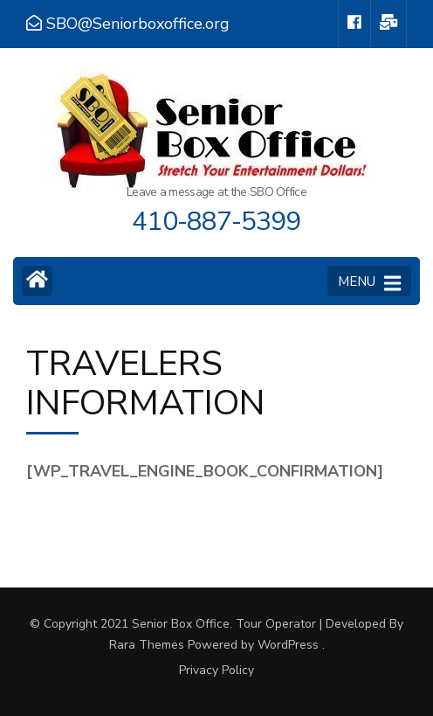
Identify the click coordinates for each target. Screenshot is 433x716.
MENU (369, 282)
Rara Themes (146, 644)
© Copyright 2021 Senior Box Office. (133, 623)
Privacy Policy (216, 670)
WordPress (288, 644)
